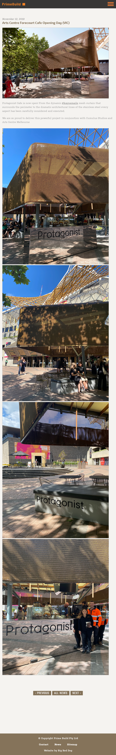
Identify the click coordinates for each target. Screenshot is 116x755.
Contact (43, 744)
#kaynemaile (70, 102)
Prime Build (13, 4)
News (57, 744)
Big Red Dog (65, 750)
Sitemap (72, 744)
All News (60, 693)
